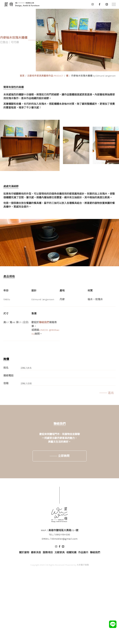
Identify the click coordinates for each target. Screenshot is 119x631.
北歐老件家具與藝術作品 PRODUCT (45, 76)
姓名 (5, 367)
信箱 (5, 383)
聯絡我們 (44, 322)
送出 (111, 392)
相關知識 (71, 552)
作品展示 (83, 552)
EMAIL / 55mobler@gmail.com (59, 539)
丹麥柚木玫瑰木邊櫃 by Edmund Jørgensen (93, 76)
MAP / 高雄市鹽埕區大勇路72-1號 (59, 530)
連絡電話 (8, 375)
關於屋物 (24, 552)
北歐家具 (60, 552)
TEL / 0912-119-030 (59, 534)
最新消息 (36, 552)
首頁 (22, 76)
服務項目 (48, 552)
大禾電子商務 (83, 565)
